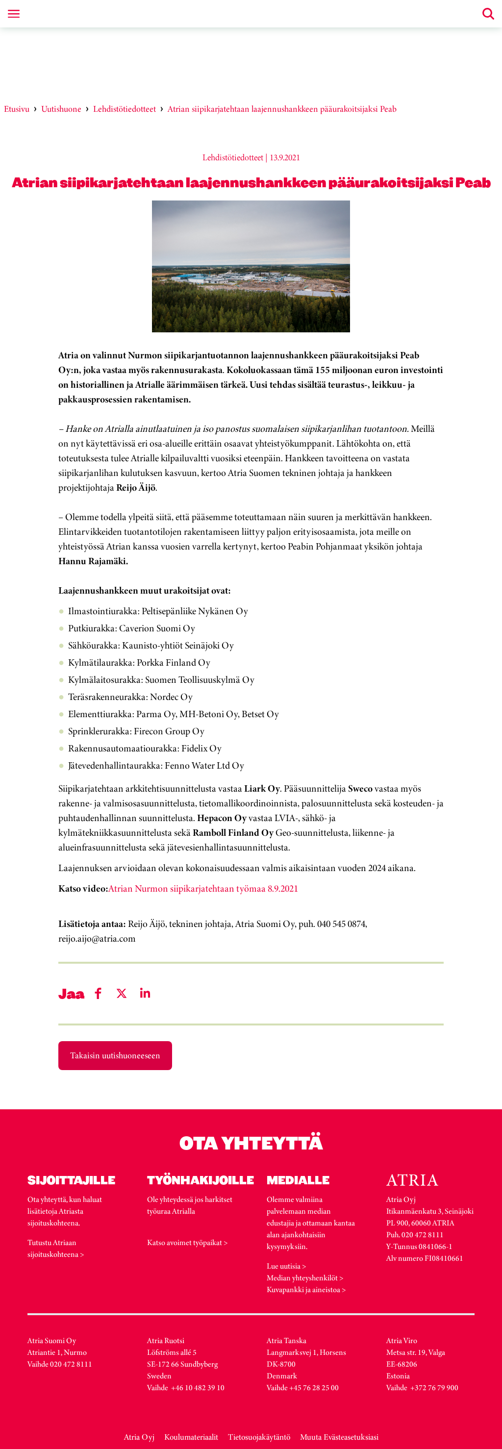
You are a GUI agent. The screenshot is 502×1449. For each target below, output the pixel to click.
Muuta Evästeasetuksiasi (339, 1437)
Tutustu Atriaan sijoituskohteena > (55, 1248)
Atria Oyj (139, 1437)
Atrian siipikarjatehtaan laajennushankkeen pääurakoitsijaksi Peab (282, 108)
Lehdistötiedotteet (124, 108)
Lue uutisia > (286, 1266)
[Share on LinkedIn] (145, 993)
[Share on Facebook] (98, 993)
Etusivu (16, 108)
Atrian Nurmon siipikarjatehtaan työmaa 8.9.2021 (203, 888)
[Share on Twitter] (121, 993)
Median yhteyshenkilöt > (305, 1277)
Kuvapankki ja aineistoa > (306, 1289)
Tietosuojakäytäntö (259, 1437)
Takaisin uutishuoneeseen (115, 1055)
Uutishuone (61, 108)
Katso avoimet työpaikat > (187, 1242)
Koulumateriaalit (191, 1437)
